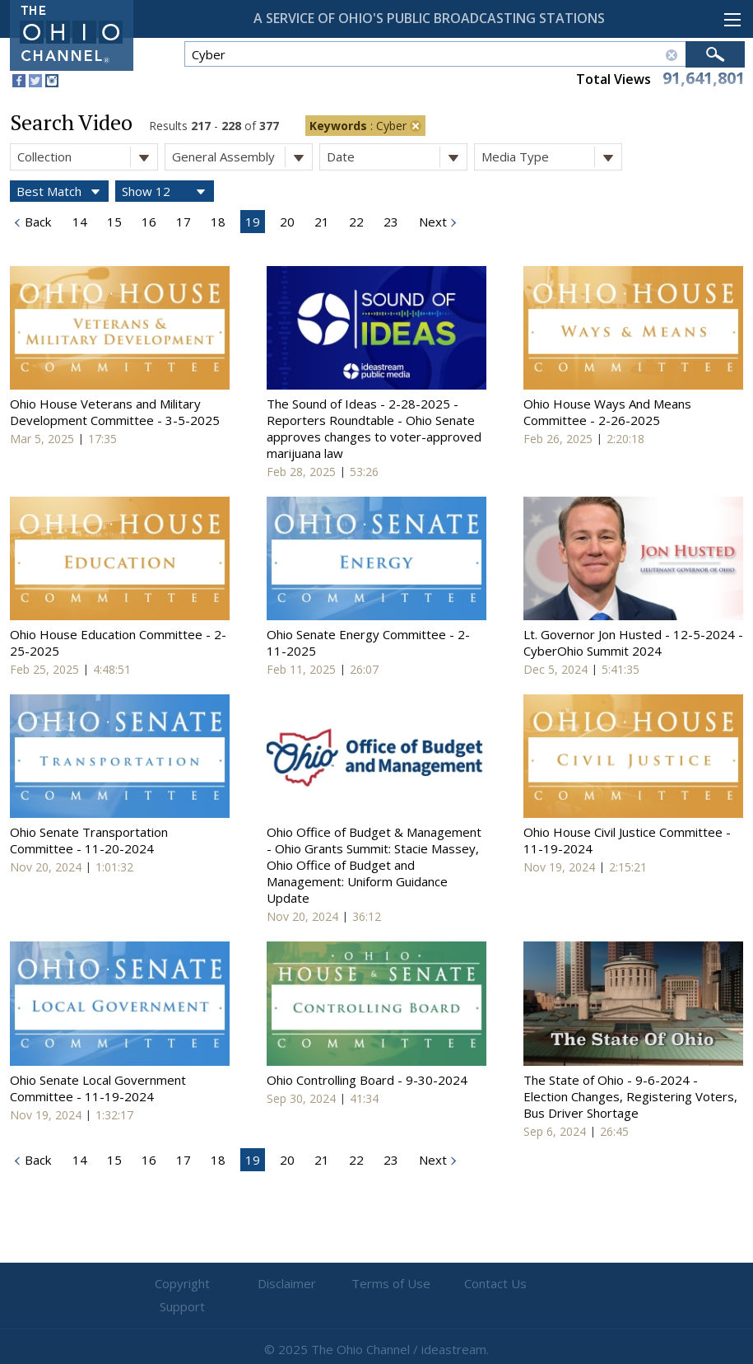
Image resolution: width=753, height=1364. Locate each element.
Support (574, 1284)
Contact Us (475, 1284)
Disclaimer (278, 1284)
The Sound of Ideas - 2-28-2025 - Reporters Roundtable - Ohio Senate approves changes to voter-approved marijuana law (374, 428)
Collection (87, 157)
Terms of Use (376, 1284)
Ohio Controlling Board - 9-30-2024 (367, 1080)
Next (431, 221)
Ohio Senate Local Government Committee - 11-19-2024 (98, 1088)
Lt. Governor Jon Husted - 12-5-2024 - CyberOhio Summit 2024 (633, 642)
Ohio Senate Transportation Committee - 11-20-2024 (89, 840)
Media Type (551, 157)
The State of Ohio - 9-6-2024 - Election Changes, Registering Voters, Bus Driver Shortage (630, 1096)
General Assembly (242, 157)
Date (397, 157)
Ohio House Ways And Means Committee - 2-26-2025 (607, 411)
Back (36, 221)
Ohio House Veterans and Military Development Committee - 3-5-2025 (115, 411)
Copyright (179, 1284)
